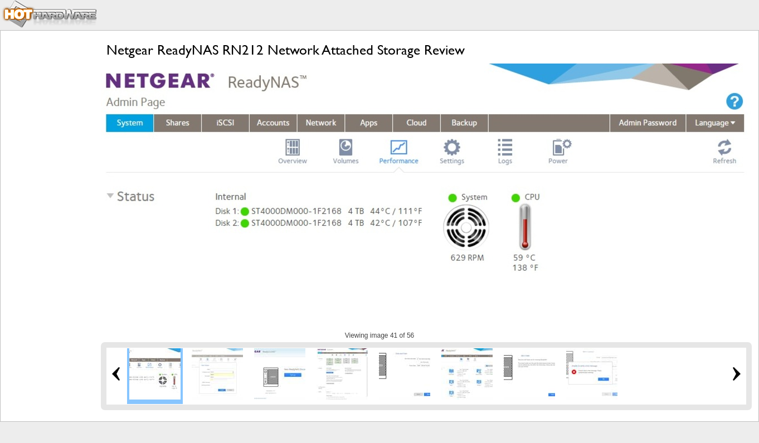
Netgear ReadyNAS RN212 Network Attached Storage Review (285, 50)
